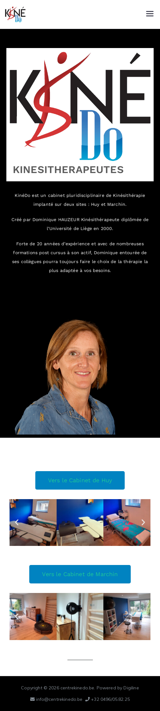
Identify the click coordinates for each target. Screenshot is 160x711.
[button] (17, 522)
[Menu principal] (150, 14)
